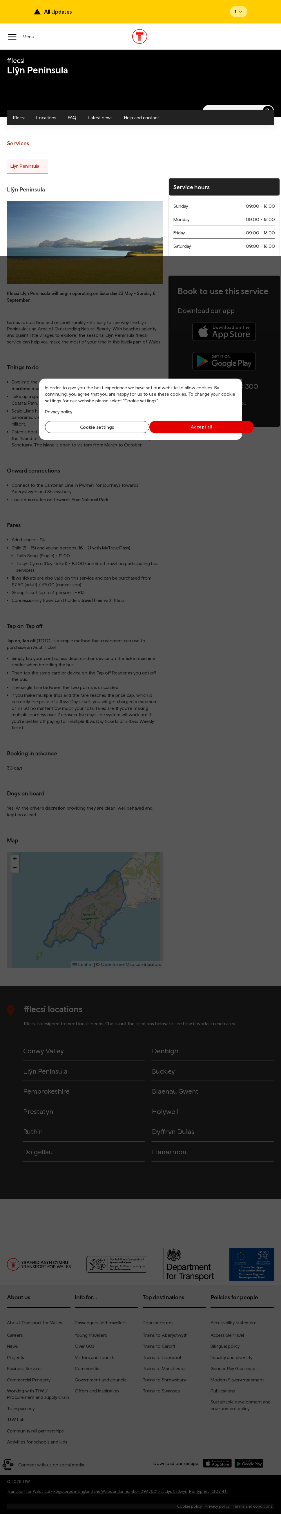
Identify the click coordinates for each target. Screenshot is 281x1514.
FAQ (72, 117)
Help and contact (141, 117)
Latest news (100, 117)
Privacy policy (58, 411)
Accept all (190, 426)
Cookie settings (91, 427)
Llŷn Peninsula (24, 166)
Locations (46, 117)
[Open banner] (238, 11)
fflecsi (19, 117)
